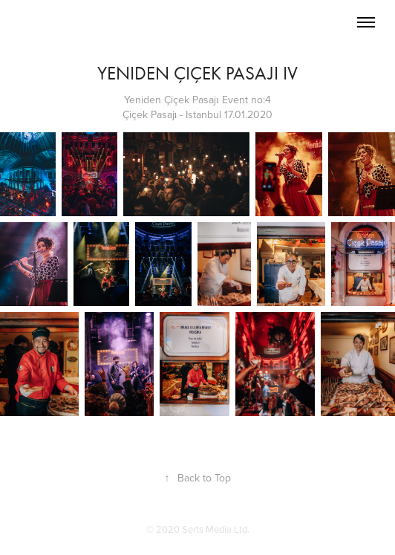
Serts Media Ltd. (215, 529)
